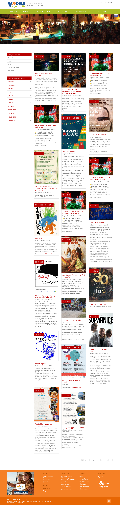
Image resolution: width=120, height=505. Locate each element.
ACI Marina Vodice (84, 481)
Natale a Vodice (68, 151)
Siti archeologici (65, 478)
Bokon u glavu (40, 363)
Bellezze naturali (66, 490)
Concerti (10, 58)
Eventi (26, 12)
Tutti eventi (11, 70)
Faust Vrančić (65, 484)
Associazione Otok (76, 387)
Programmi (46, 491)
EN (102, 2)
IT (108, 2)
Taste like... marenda (43, 424)
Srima (44, 483)
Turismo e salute (66, 486)
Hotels (81, 476)
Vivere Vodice (66, 473)
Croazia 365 (47, 488)
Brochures (100, 476)
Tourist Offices (84, 490)
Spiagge (63, 481)
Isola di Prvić (46, 481)
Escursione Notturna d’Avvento (43, 74)
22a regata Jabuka (42, 238)
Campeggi (82, 478)
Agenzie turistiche (84, 486)
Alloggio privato (84, 479)
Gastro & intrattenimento (68, 479)
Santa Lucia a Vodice (98, 135)
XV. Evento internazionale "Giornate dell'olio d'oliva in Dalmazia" (46, 188)
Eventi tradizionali (13, 67)
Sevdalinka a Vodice (98, 222)
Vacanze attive (65, 483)
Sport (9, 64)
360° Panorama (102, 478)
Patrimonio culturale (66, 476)
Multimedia (101, 473)
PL (111, 2)
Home (8, 49)
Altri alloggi (83, 484)
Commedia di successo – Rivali (99, 350)
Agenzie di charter (85, 488)
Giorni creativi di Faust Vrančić (71, 381)
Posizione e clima (48, 476)
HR (99, 2)
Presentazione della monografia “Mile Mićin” (45, 296)
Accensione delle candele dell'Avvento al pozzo (45, 126)
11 (107, 460)
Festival (10, 61)
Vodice (45, 473)
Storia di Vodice (47, 478)
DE (105, 2)
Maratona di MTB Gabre (72, 320)
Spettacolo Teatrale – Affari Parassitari (73, 276)
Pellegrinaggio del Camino (73, 428)
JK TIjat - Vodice (49, 254)
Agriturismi (82, 483)
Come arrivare (47, 479)
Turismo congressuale (67, 488)
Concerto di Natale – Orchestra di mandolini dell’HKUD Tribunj (71, 92)
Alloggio (82, 473)
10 (104, 460)
